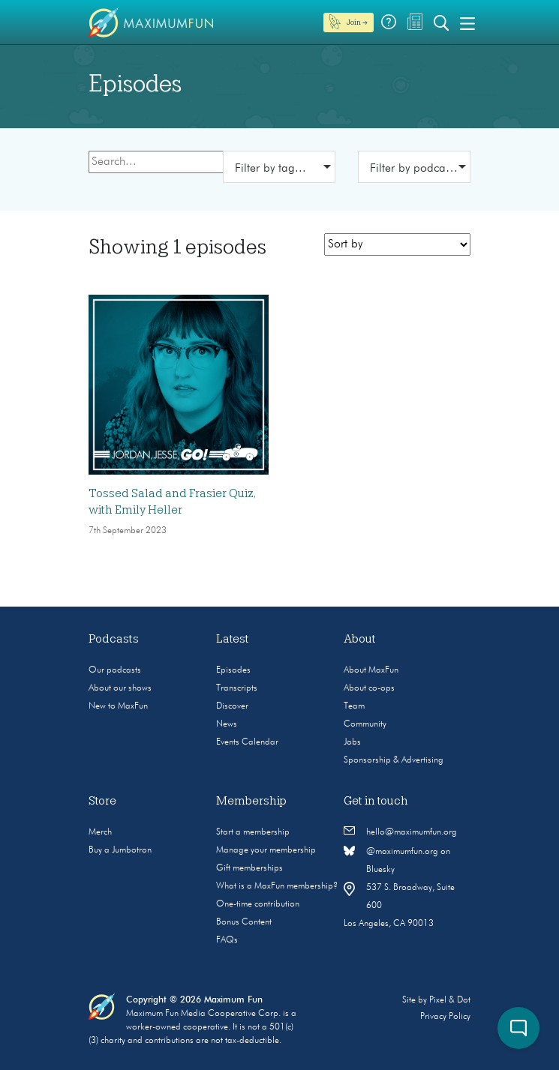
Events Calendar (247, 742)
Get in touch (376, 801)
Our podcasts (115, 670)
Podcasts (114, 639)
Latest (232, 639)
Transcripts (236, 688)
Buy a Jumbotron (120, 850)
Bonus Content (244, 922)
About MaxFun (371, 670)
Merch (100, 832)
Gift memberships (249, 868)
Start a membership (253, 832)
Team (354, 706)
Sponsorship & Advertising (393, 760)
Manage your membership (266, 850)
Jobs (352, 742)
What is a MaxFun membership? (277, 886)
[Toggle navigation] (467, 22)
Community (365, 724)
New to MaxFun (118, 706)
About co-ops (369, 688)
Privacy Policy (445, 1016)
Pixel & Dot (449, 1000)
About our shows (120, 688)
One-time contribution (257, 904)
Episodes (233, 670)
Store (102, 801)
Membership (251, 801)
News (226, 724)
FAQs (227, 940)
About (360, 639)
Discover (232, 706)
